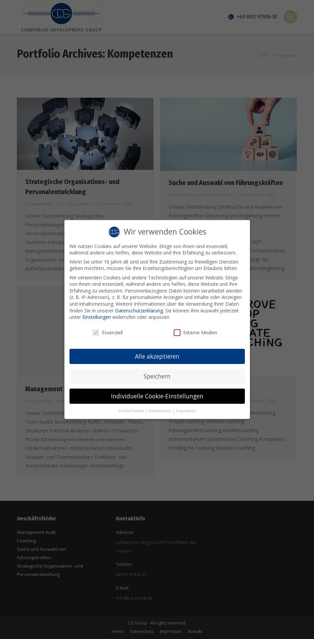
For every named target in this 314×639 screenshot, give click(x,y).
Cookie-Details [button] (131, 408)
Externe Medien (195, 330)
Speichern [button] (157, 373)
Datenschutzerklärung (139, 308)
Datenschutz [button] (160, 408)
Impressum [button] (186, 408)
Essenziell (107, 330)
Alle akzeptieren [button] (157, 353)
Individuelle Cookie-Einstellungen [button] (157, 393)
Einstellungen (96, 314)
